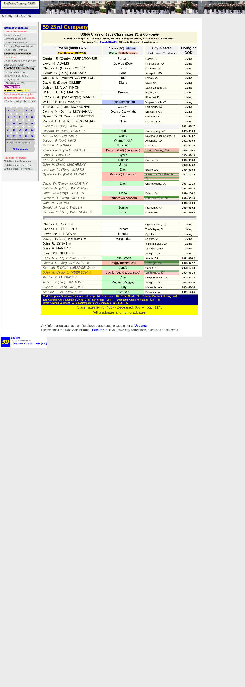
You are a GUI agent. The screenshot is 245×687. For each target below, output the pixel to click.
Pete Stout (99, 330)
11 (8, 123)
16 (14, 130)
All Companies (20, 149)
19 (32, 130)
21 (14, 136)
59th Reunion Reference (17, 161)
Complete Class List (15, 38)
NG (20, 123)
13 (26, 123)
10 (32, 117)
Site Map (15, 337)
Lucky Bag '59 (11, 79)
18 (26, 130)
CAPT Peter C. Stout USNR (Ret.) (29, 343)
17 (20, 130)
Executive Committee (16, 42)
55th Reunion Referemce (18, 165)
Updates (140, 325)
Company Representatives (18, 46)
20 (8, 136)
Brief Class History (14, 64)
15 (8, 130)
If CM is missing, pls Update (19, 101)
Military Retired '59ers (16, 75)
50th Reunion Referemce (18, 168)
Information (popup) (16, 27)
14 (32, 123)
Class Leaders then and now (20, 61)
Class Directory (12, 35)
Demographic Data (14, 72)
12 (14, 123)
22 (20, 136)
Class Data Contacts (15, 50)
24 (32, 136)
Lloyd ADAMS (108, 42)
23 (26, 136)
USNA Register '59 (14, 83)
